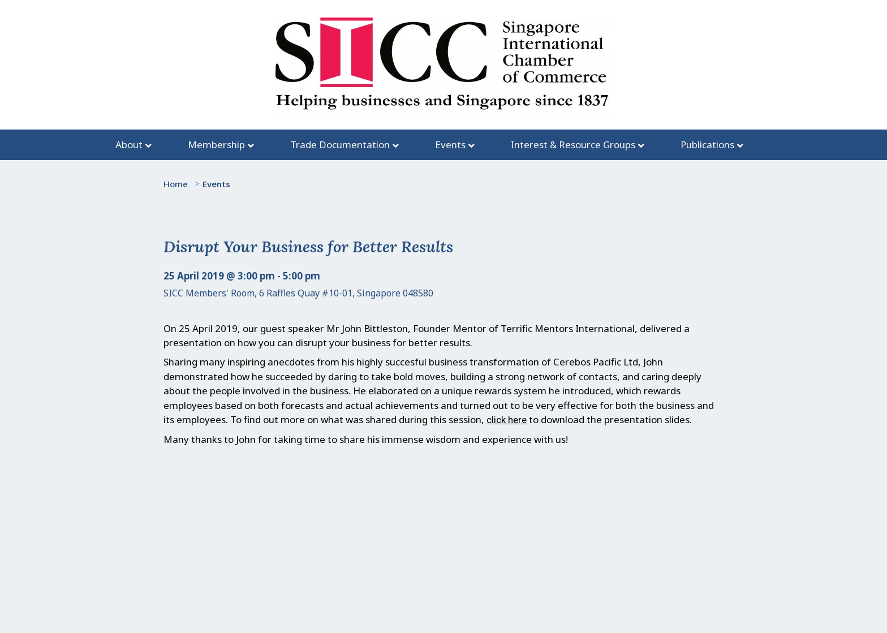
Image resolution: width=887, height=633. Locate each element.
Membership (216, 144)
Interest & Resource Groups (573, 144)
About (129, 144)
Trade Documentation (340, 144)
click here (506, 419)
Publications (707, 144)
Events (450, 144)
